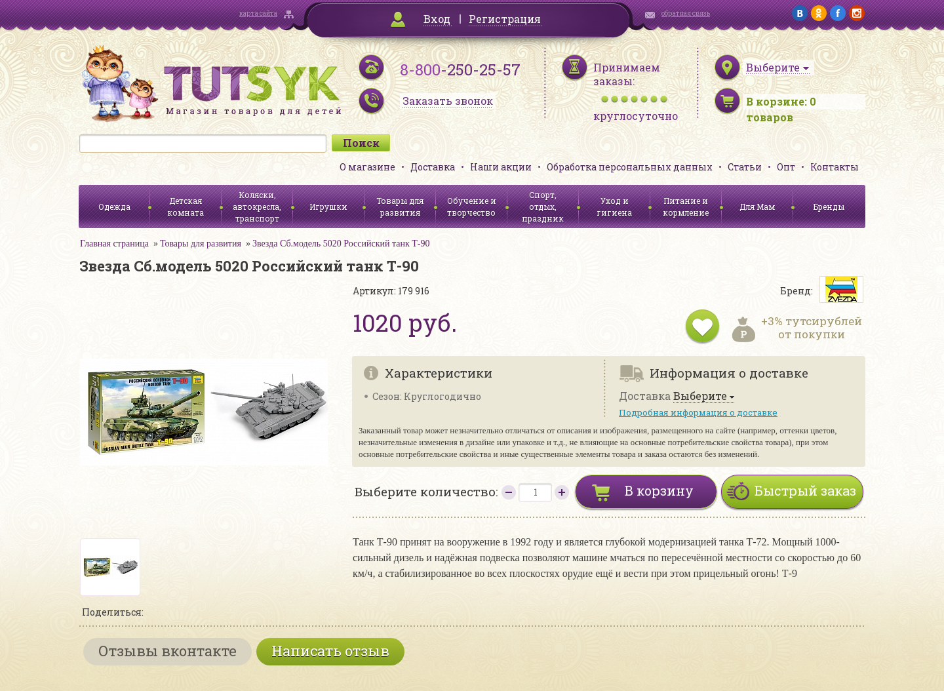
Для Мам (757, 206)
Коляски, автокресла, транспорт (257, 206)
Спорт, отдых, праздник (543, 206)
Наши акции (501, 167)
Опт (786, 167)
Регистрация (505, 19)
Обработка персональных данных (630, 167)
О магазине (367, 167)
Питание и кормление (686, 206)
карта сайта (258, 13)
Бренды (829, 206)
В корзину (659, 490)
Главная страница (114, 243)
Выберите (700, 396)
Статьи (745, 167)
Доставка (432, 167)
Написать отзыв (330, 650)
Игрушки (328, 206)
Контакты (834, 167)
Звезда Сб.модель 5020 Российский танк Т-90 (341, 243)
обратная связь (685, 13)
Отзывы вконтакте (167, 650)
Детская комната (185, 206)
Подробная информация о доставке (698, 412)
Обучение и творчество (471, 206)
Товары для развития (399, 206)
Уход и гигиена (614, 206)
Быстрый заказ (805, 490)
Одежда (114, 206)
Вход (436, 19)
